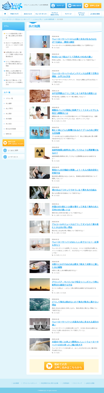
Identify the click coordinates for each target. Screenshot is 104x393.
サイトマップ (77, 383)
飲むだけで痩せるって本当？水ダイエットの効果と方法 (14, 82)
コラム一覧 (9, 98)
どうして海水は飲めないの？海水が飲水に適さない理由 (14, 64)
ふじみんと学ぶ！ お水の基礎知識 (43, 19)
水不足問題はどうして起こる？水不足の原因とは (74, 93)
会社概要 (16, 383)
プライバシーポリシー (30, 383)
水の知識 (56, 47)
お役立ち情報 (90, 383)
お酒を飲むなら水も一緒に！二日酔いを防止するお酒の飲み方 (14, 54)
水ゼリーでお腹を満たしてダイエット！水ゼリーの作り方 (14, 45)
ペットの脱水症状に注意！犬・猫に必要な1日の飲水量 (14, 36)
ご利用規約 (65, 383)
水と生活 (63, 255)
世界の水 (69, 215)
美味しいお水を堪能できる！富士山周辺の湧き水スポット (14, 73)
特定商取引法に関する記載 (49, 383)
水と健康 (56, 215)
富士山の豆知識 (11, 129)
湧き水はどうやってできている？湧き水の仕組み (74, 190)
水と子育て (9, 108)
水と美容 (63, 121)
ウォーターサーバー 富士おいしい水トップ (16, 19)
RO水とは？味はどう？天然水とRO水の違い (72, 57)
